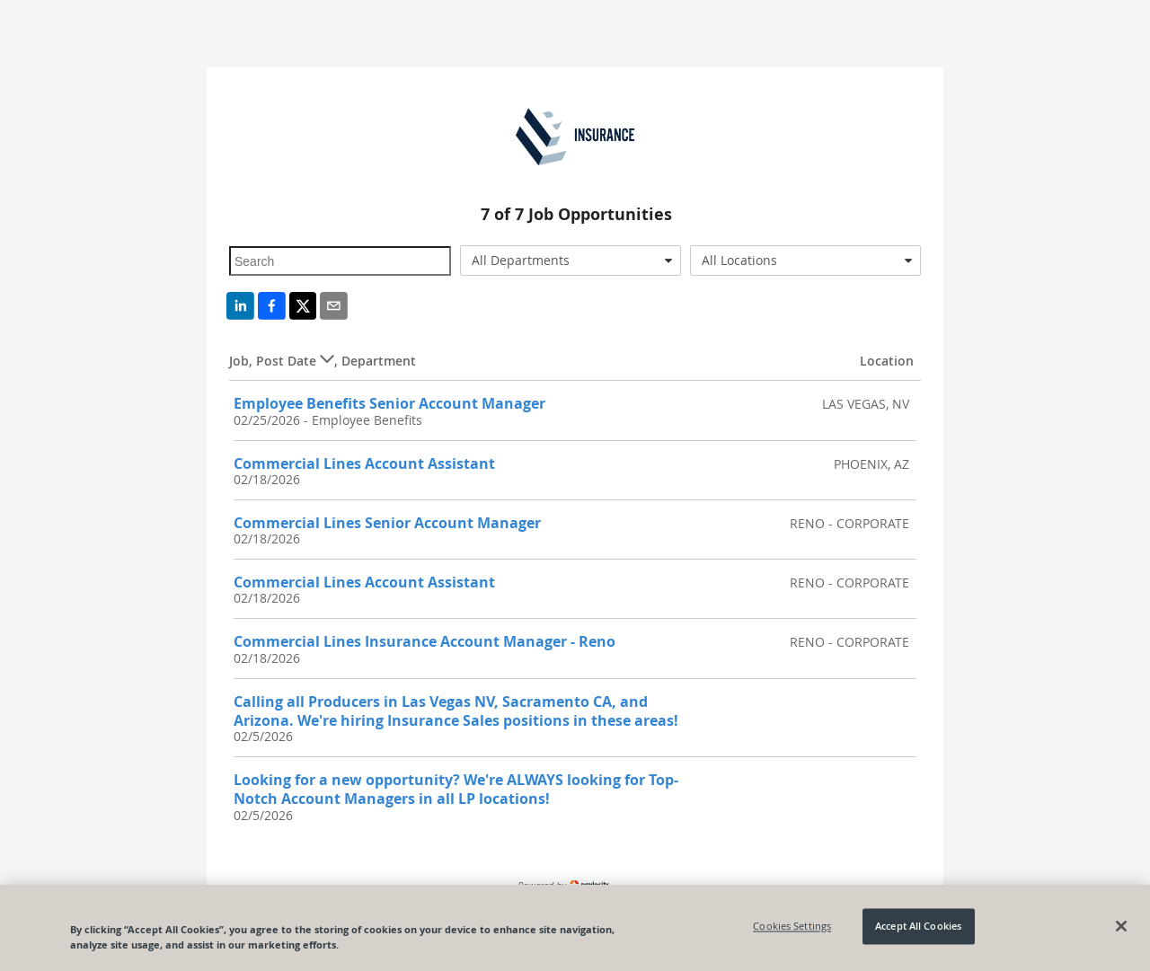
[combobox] (571, 260)
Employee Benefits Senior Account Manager (389, 403)
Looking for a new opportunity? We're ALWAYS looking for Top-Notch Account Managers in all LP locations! (456, 789)
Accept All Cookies (918, 926)
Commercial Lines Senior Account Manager (387, 523)
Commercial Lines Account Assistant (364, 463)
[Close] (1121, 926)
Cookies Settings (792, 926)
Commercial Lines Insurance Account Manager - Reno (424, 641)
